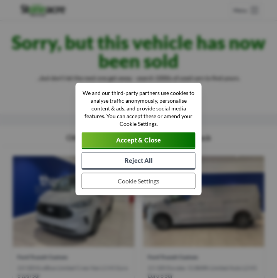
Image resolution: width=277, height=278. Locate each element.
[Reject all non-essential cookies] (139, 161)
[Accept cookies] (139, 140)
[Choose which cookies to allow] (139, 181)
